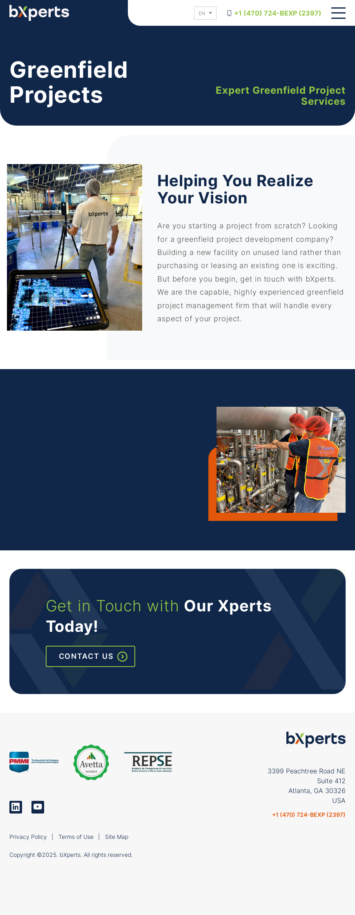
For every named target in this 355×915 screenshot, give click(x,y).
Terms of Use (76, 836)
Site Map (116, 836)
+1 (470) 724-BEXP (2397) (278, 13)
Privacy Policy (28, 836)
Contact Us (86, 656)
